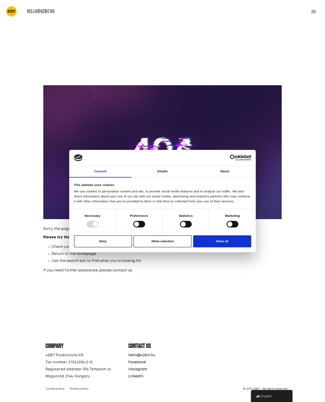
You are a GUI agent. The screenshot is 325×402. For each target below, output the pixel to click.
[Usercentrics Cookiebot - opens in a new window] (233, 158)
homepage (87, 254)
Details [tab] (162, 171)
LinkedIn (136, 376)
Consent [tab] (100, 171)
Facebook (137, 362)
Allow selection (162, 241)
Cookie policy (55, 389)
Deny (103, 241)
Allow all (222, 241)
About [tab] (224, 171)
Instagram (138, 369)
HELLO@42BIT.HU (41, 11)
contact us (122, 270)
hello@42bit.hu (142, 355)
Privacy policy (79, 389)
